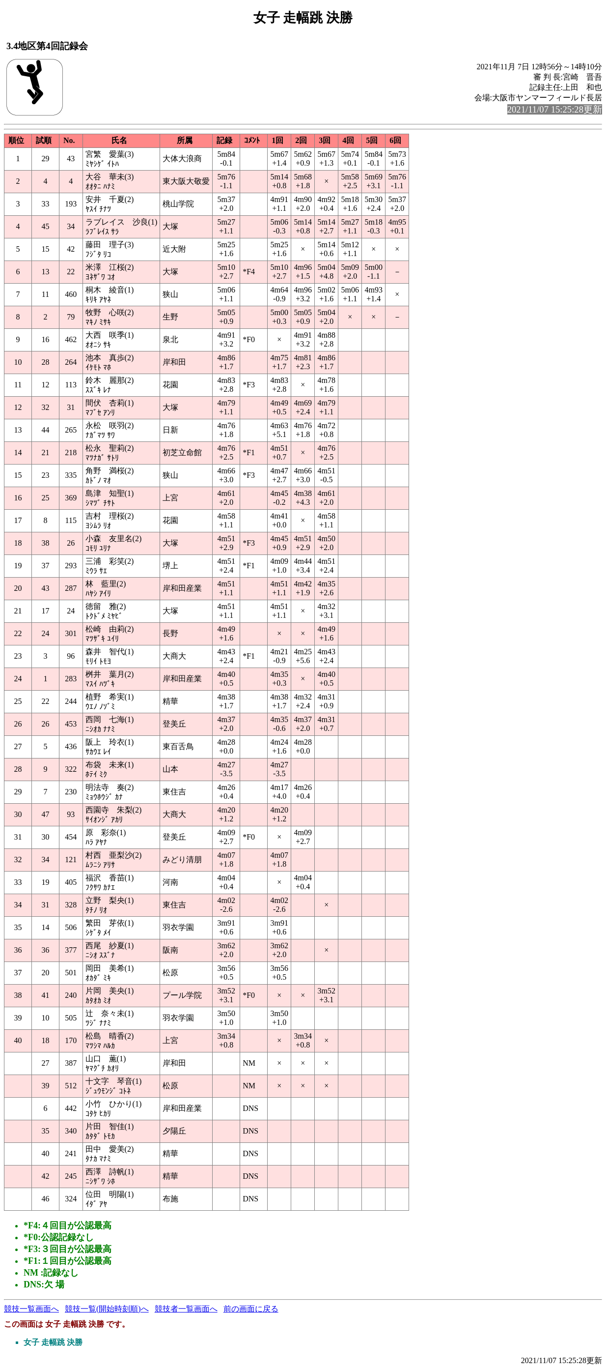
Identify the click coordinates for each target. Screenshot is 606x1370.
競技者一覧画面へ (186, 1309)
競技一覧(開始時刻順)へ (107, 1309)
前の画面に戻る (250, 1309)
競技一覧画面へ (31, 1309)
